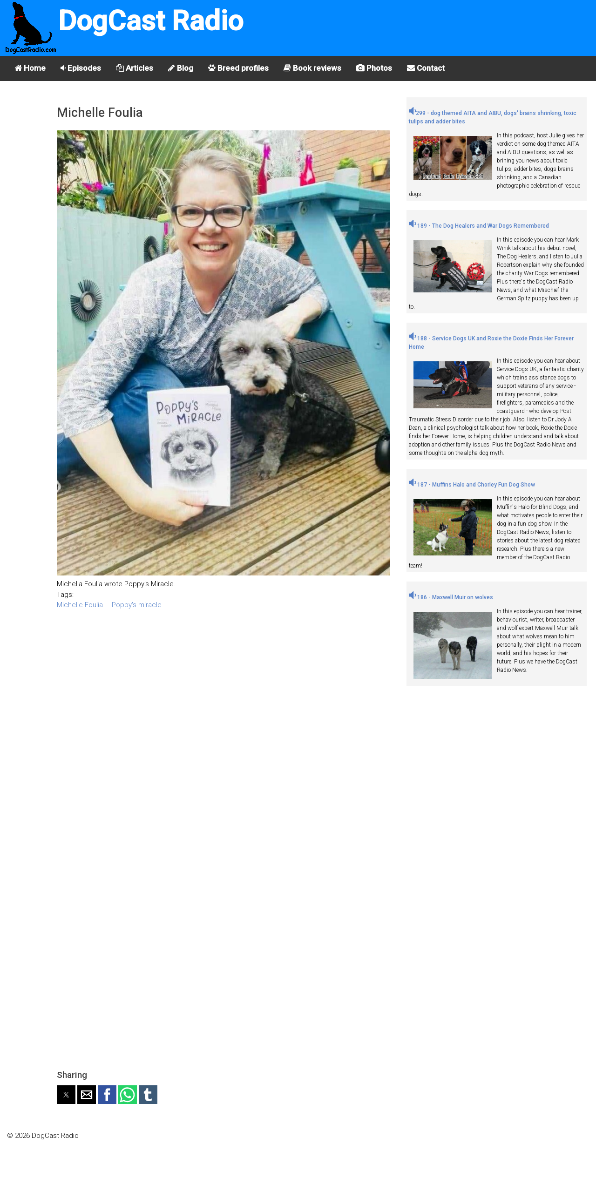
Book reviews (312, 68)
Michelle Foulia (80, 605)
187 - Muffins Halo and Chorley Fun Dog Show (472, 484)
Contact (426, 68)
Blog (180, 68)
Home (30, 68)
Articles (134, 68)
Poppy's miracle (137, 605)
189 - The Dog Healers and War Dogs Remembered (479, 226)
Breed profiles (238, 68)
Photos (374, 68)
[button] (66, 1094)
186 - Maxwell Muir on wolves (451, 597)
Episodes (81, 68)
